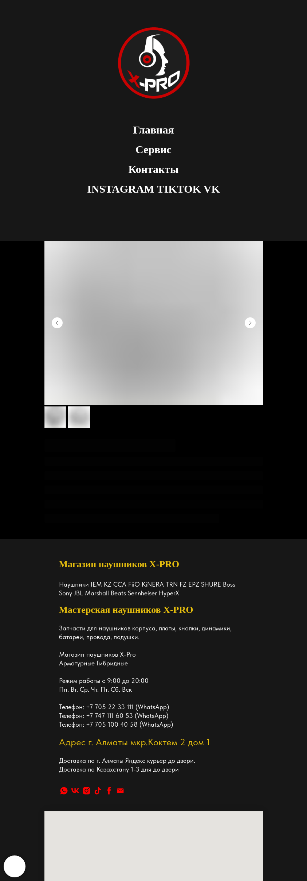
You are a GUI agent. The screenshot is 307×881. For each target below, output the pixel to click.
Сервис (153, 149)
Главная (153, 130)
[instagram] (86, 685)
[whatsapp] (63, 685)
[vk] (75, 685)
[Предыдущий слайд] (57, 322)
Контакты (153, 169)
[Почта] (120, 685)
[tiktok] (97, 685)
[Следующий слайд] (250, 322)
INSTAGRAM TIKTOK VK (153, 189)
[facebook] (109, 685)
